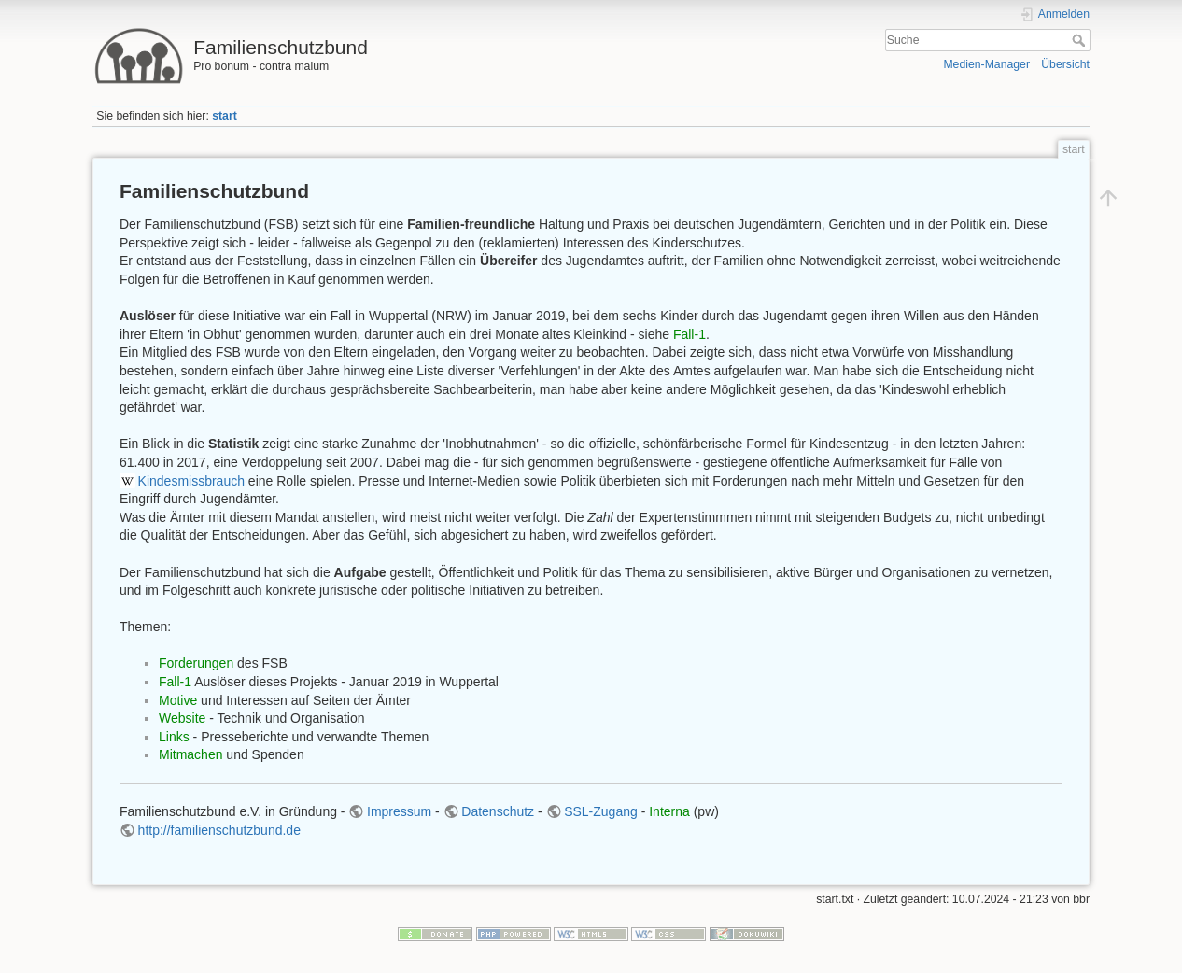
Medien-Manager (986, 64)
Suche (1081, 40)
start (224, 115)
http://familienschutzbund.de (219, 830)
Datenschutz (497, 811)
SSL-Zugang (601, 811)
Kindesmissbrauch (191, 480)
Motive (178, 700)
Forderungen (196, 663)
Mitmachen (190, 754)
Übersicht (1065, 64)
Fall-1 (689, 334)
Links (174, 736)
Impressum (399, 811)
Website (182, 718)
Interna (669, 811)
